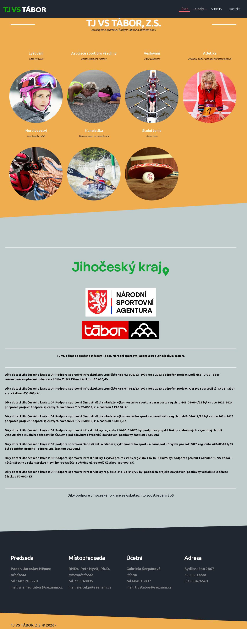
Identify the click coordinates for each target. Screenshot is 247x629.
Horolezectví (36, 129)
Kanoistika (94, 129)
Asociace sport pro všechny (94, 53)
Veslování (152, 53)
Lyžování (36, 53)
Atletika (210, 53)
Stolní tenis (152, 129)
